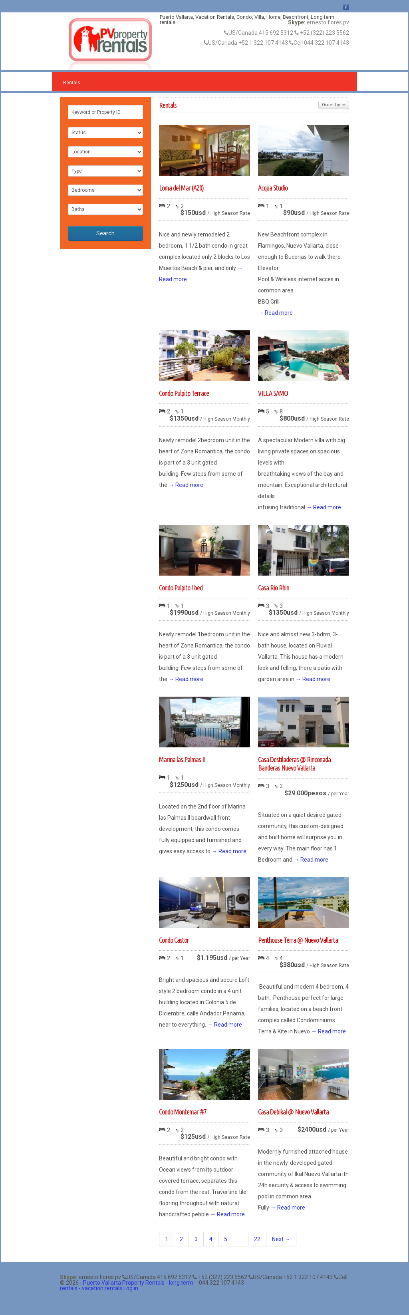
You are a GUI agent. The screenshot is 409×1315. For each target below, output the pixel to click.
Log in (130, 1288)
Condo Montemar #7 (182, 1112)
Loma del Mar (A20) (181, 188)
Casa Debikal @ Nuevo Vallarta (293, 1112)
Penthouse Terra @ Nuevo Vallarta (298, 940)
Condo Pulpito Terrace (184, 393)
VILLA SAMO (273, 393)
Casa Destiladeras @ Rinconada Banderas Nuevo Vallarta (294, 763)
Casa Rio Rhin (273, 588)
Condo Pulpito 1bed (181, 588)
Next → (281, 1239)
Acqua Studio (273, 188)
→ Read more (275, 313)
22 (257, 1239)
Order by (333, 104)
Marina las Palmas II (182, 759)
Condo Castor (174, 940)
